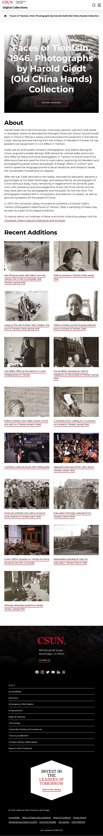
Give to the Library (51, 789)
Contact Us (44, 660)
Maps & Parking (17, 717)
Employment (15, 710)
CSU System (63, 822)
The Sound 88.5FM (18, 735)
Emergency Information (21, 704)
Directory (13, 698)
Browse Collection (51, 102)
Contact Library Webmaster (23, 742)
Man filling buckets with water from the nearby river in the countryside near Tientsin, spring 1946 (24, 279)
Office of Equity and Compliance (36, 817)
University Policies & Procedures (25, 729)
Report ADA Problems (20, 748)
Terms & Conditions (62, 817)
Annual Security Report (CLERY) (23, 822)
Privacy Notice (79, 817)
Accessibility (15, 691)
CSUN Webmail (78, 822)
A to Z (12, 685)
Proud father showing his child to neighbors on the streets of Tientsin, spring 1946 (76, 375)
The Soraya (14, 723)
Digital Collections (15, 7)
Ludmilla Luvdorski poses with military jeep (26, 467)
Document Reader (47, 822)
